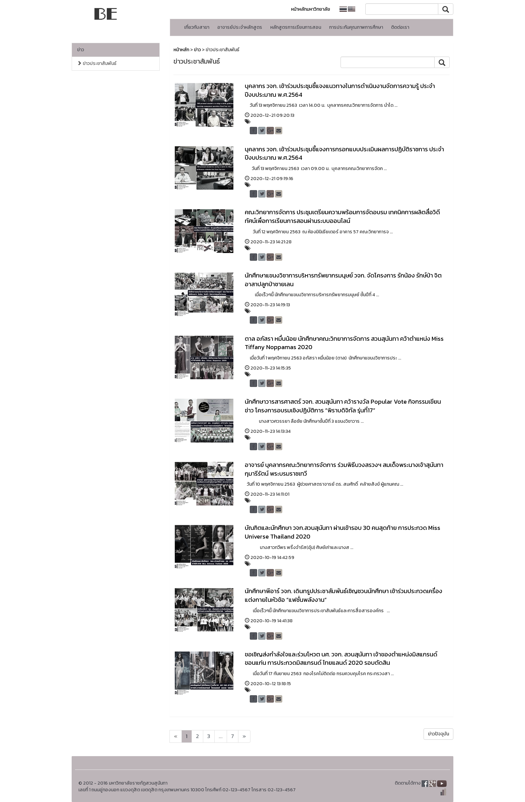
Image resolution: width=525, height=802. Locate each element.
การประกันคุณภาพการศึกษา (356, 27)
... (221, 736)
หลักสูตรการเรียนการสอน (295, 27)
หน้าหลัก (181, 49)
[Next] (175, 736)
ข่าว (80, 49)
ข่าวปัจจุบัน (438, 733)
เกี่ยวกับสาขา (196, 27)
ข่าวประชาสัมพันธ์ (97, 63)
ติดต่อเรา (400, 27)
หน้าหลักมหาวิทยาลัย (310, 9)
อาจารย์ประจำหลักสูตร (239, 27)
